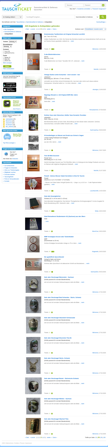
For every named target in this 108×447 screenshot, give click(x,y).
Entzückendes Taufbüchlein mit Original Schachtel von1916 (64, 34)
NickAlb (96, 69)
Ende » (55, 29)
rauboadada (9, 119)
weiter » (49, 29)
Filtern (7, 66)
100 (104, 437)
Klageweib (95, 251)
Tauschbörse (20, 22)
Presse (22, 443)
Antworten (15, 158)
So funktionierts (9, 165)
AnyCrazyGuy (94, 130)
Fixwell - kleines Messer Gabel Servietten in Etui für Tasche (64, 176)
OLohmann (9, 125)
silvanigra (95, 89)
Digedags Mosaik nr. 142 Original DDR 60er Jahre (61, 95)
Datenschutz (9, 443)
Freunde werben (9, 174)
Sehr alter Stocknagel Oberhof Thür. (56, 419)
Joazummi (9, 123)
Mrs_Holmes (9, 126)
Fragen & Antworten (10, 168)
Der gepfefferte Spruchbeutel (54, 257)
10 (96, 437)
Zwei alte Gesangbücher (52, 196)
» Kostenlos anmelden (83, 9)
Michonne (95, 49)
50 (101, 437)
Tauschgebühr (8, 177)
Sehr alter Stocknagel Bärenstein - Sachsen (59, 277)
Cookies (16, 443)
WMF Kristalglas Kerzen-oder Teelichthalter (59, 236)
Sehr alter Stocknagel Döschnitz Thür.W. (58, 338)
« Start (27, 29)
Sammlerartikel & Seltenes (34, 22)
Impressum (28, 443)
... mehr (71, 41)
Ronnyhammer (93, 110)
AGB (3, 443)
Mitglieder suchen (10, 172)
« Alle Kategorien (8, 29)
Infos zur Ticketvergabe (11, 170)
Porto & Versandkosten (11, 179)
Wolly (96, 211)
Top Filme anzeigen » (9, 143)
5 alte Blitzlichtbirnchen (52, 54)
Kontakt (6, 181)
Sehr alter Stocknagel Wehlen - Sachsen (58, 399)
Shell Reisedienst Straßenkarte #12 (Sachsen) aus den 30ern (64, 216)
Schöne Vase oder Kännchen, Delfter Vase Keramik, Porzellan (65, 115)
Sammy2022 (94, 272)
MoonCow (9, 121)
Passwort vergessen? (99, 9)
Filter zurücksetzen (8, 69)
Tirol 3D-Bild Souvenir (51, 155)
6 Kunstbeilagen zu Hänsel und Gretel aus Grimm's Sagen (64, 135)
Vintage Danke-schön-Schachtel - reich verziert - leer (62, 74)
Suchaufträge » (101, 22)
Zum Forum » (17, 109)
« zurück (32, 29)
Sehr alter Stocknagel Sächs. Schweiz (57, 358)
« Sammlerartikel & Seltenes (12, 31)
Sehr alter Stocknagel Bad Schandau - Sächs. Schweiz (62, 297)
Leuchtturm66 (94, 191)
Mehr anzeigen (7, 63)
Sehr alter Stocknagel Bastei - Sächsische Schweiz (61, 378)
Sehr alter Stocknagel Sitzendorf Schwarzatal (59, 318)
